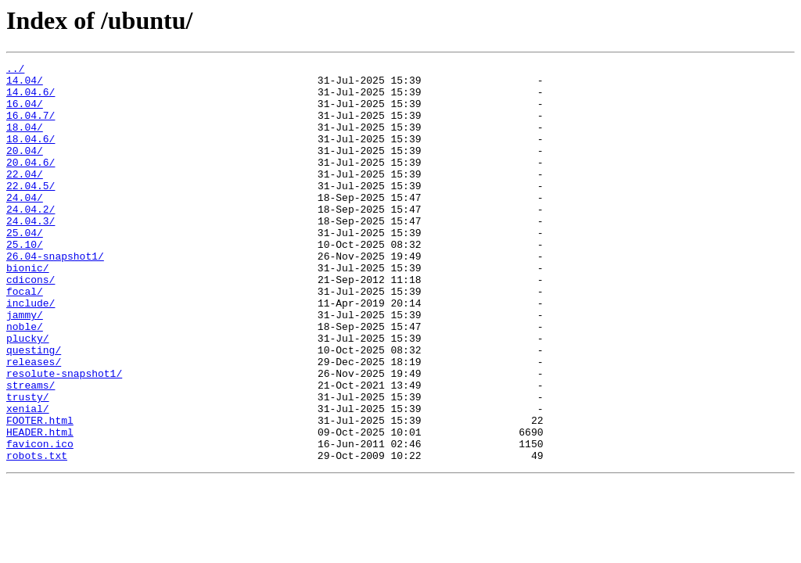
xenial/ (27, 479)
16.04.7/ (30, 127)
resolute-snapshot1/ (64, 436)
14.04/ (24, 84)
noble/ (24, 380)
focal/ (24, 338)
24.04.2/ (30, 239)
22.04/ (24, 197)
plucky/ (27, 394)
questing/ (33, 408)
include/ (30, 352)
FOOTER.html (40, 493)
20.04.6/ (30, 183)
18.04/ (24, 141)
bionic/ (27, 310)
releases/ (33, 422)
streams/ (30, 450)
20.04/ (24, 169)
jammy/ (24, 366)
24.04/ (24, 225)
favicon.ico (40, 521)
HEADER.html (40, 507)
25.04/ (24, 267)
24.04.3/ (30, 253)
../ (15, 70)
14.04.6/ (30, 98)
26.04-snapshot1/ (55, 296)
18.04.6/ (30, 155)
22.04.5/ (30, 211)
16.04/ (24, 113)
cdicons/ (30, 324)
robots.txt (36, 535)
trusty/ (27, 464)
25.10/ (24, 281)
